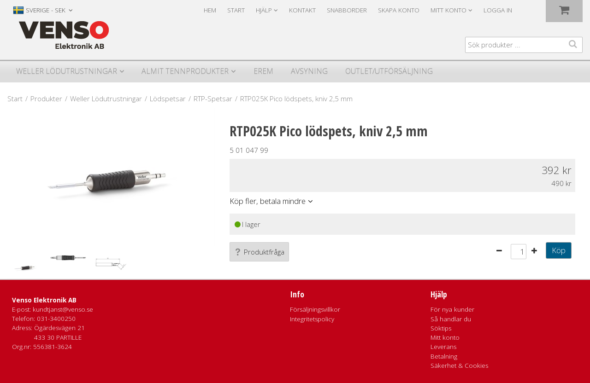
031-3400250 (56, 318)
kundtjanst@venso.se (63, 309)
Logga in (498, 10)
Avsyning (309, 71)
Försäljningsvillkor (315, 309)
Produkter (46, 98)
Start (236, 10)
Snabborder (347, 10)
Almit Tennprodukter (185, 71)
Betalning (444, 356)
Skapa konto (398, 10)
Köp (559, 250)
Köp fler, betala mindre (268, 201)
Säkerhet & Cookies (459, 365)
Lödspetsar (168, 98)
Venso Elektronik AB (44, 300)
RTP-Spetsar (213, 98)
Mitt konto (445, 337)
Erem (263, 71)
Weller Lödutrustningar (66, 71)
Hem (210, 10)
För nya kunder (452, 309)
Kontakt (302, 10)
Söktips (441, 328)
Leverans (443, 346)
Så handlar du (451, 319)
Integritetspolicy (312, 319)
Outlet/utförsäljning (389, 71)
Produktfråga (259, 251)
